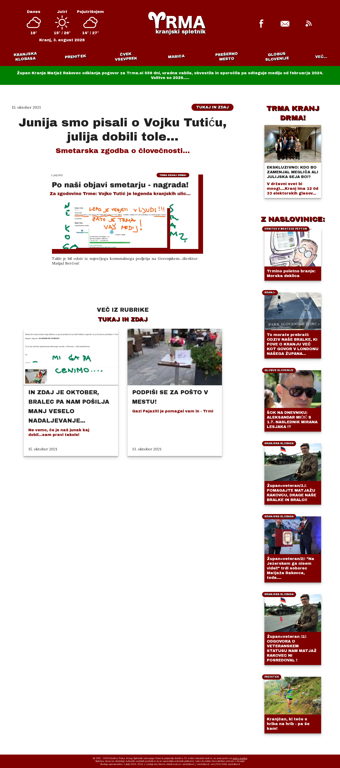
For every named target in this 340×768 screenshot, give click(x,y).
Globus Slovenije (238, 56)
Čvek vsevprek (108, 57)
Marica (151, 56)
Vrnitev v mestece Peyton (280, 56)
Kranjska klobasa (21, 56)
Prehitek (65, 56)
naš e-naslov (240, 758)
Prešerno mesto (194, 56)
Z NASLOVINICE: (293, 219)
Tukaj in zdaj (212, 107)
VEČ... (321, 57)
